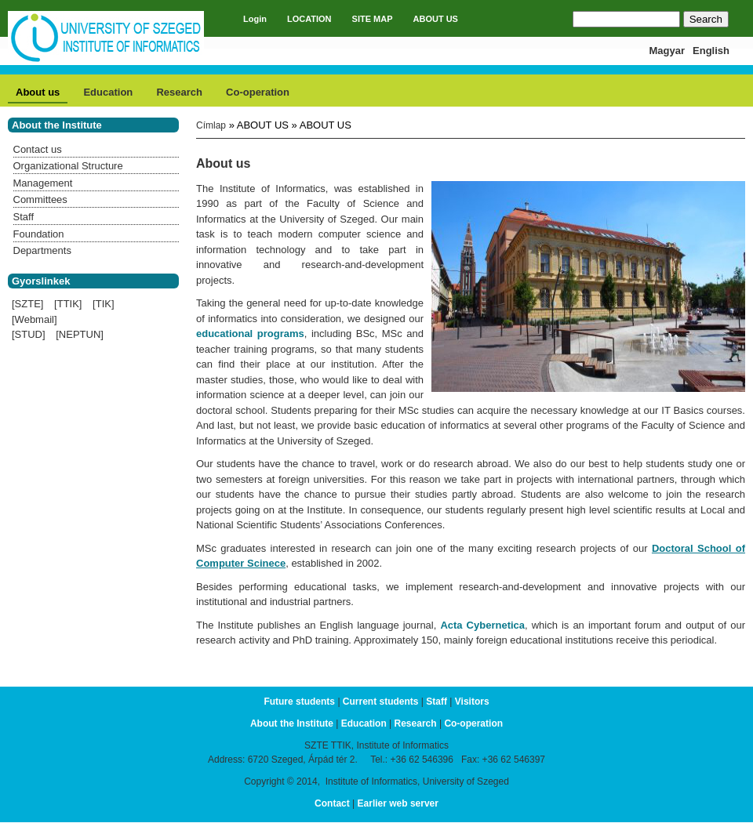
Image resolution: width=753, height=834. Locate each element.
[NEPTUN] (80, 334)
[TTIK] (68, 304)
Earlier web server (398, 803)
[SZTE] (27, 304)
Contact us (37, 149)
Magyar (667, 50)
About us (38, 92)
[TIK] (103, 304)
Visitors (472, 701)
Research (179, 92)
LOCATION (309, 19)
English (711, 50)
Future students (299, 701)
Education (108, 92)
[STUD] (28, 334)
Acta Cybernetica (482, 625)
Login (255, 19)
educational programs (250, 333)
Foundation (38, 234)
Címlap (211, 125)
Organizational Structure (68, 166)
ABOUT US (435, 19)
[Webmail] (34, 319)
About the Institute (291, 723)
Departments (42, 250)
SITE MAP (372, 19)
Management (43, 183)
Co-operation (257, 92)
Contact (332, 803)
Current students (381, 701)
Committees (40, 199)
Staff (24, 217)
